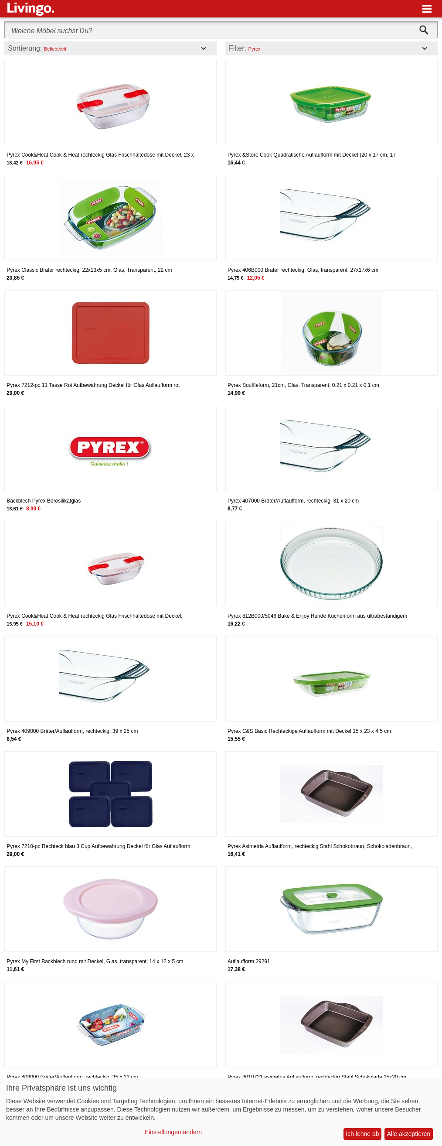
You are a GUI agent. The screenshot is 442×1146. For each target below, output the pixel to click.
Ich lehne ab (362, 1133)
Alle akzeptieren (409, 1133)
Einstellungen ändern (173, 1132)
